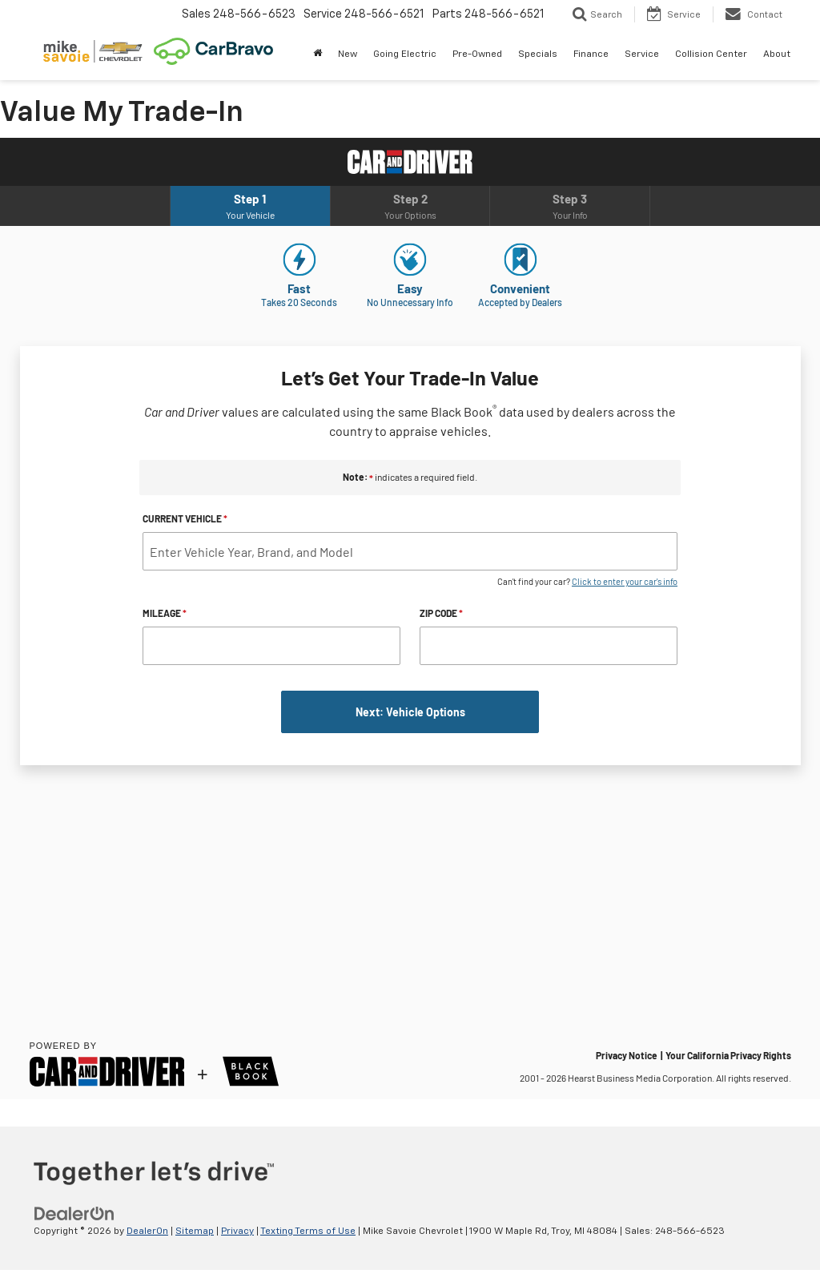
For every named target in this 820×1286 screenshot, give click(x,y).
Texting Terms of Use (308, 1231)
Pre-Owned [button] (477, 54)
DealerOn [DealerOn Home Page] (147, 1231)
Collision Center (711, 54)
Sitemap (194, 1231)
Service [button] (642, 54)
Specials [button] (537, 54)
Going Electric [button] (404, 54)
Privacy (237, 1231)
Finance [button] (591, 54)
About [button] (776, 54)
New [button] (347, 54)
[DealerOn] (74, 1213)
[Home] (317, 54)
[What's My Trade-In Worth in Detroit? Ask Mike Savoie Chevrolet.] (410, 618)
